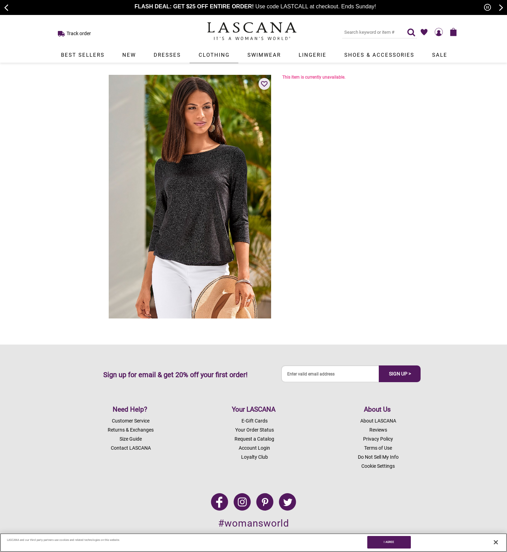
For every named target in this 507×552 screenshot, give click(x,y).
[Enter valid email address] (330, 374)
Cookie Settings (378, 466)
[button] (264, 84)
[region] (253, 542)
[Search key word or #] (370, 32)
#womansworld (253, 523)
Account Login (254, 448)
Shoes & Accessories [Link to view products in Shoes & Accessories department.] (379, 55)
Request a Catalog (254, 439)
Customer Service (130, 421)
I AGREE (389, 542)
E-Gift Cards (254, 421)
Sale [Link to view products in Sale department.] (439, 55)
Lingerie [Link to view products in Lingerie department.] (313, 55)
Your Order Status (254, 430)
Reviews (378, 430)
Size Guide (131, 439)
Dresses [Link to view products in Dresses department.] (167, 55)
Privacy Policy (378, 439)
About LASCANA (378, 421)
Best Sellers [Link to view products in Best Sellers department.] (83, 55)
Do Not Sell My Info (378, 457)
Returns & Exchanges (131, 430)
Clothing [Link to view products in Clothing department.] (214, 55)
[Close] (496, 542)
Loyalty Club (254, 457)
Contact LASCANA (131, 448)
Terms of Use (378, 448)
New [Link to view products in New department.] (129, 55)
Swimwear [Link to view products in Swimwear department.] (264, 55)
